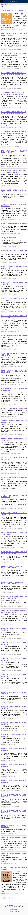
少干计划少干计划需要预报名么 (9, 238)
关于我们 (9, 909)
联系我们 (14, 909)
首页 (2, 4)
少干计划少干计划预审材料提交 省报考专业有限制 (14, 223)
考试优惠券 (3, 29)
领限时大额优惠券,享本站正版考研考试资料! (12, 10)
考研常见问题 (3, 200)
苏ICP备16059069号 (14, 911)
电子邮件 (18, 909)
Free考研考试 (14, 1)
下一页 (11, 898)
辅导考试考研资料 (4, 49)
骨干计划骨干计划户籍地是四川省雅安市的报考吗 (14, 408)
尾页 (15, 898)
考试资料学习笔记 (4, 562)
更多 (26, 6)
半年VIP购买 (3, 893)
